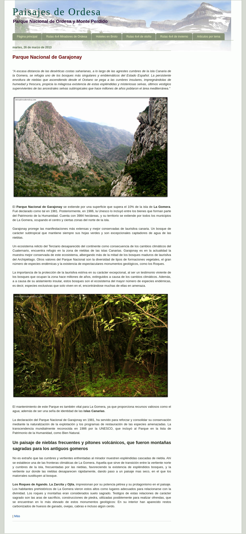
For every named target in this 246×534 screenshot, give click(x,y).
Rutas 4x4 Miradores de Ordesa (66, 36)
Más (17, 516)
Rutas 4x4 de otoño (138, 36)
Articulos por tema (208, 36)
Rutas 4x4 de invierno (174, 36)
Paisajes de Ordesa (56, 11)
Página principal (27, 36)
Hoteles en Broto (106, 36)
